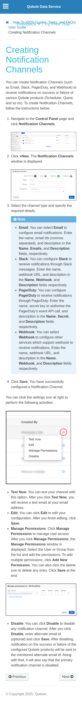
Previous (17, 676)
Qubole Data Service (44, 6)
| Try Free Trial (56, 24)
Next (67, 676)
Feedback (26, 24)
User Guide (17, 27)
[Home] (7, 22)
